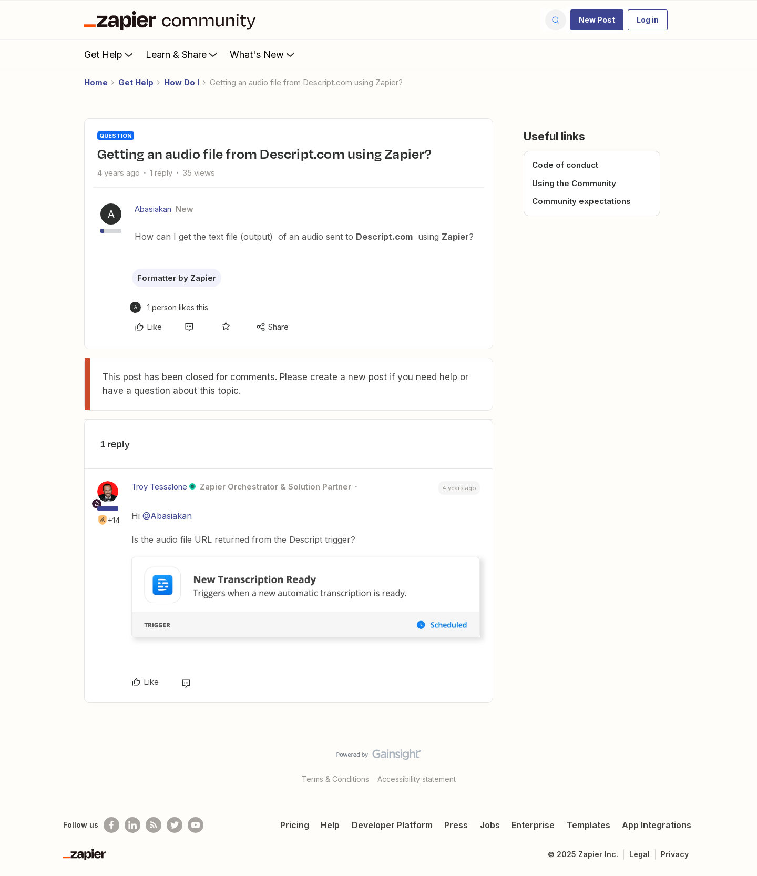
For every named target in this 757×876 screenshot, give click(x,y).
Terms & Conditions (335, 779)
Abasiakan (153, 209)
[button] (596, 19)
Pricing (294, 825)
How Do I (181, 82)
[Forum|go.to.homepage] (172, 19)
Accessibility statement (416, 779)
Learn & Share (182, 54)
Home (96, 82)
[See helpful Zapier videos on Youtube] (195, 825)
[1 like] (169, 307)
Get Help (109, 54)
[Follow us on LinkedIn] (132, 825)
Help (330, 825)
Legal (639, 854)
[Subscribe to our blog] (153, 825)
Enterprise (533, 825)
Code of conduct (565, 165)
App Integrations (656, 825)
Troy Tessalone (159, 487)
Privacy (675, 854)
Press (456, 825)
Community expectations (581, 201)
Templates (588, 825)
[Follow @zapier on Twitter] (174, 825)
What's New (263, 54)
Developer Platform (392, 825)
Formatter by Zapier (176, 278)
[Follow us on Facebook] (111, 825)
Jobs (490, 825)
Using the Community (574, 183)
